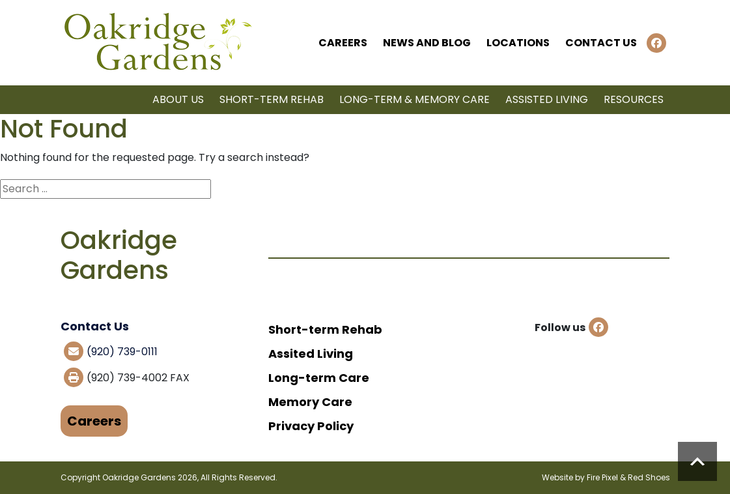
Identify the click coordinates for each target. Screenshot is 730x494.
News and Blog (427, 42)
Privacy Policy (311, 426)
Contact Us (601, 42)
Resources (634, 99)
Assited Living (310, 353)
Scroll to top (697, 461)
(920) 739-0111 (122, 351)
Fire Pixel (602, 477)
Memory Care (310, 402)
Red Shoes (649, 477)
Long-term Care (318, 378)
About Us (178, 99)
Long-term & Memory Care (414, 99)
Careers (342, 42)
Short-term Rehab (271, 99)
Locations (518, 42)
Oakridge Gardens (139, 477)
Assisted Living (546, 99)
